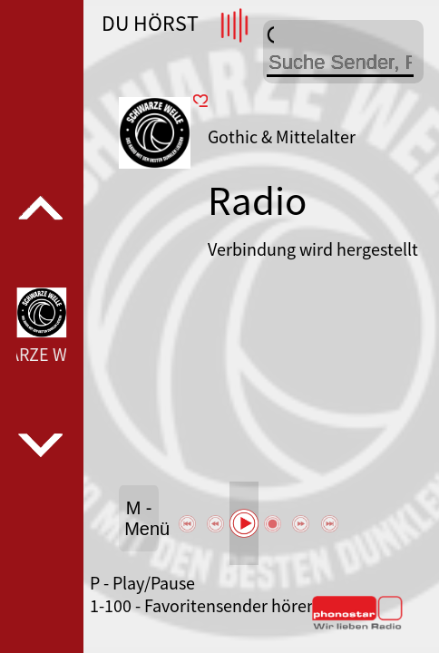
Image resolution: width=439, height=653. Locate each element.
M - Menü (141, 518)
